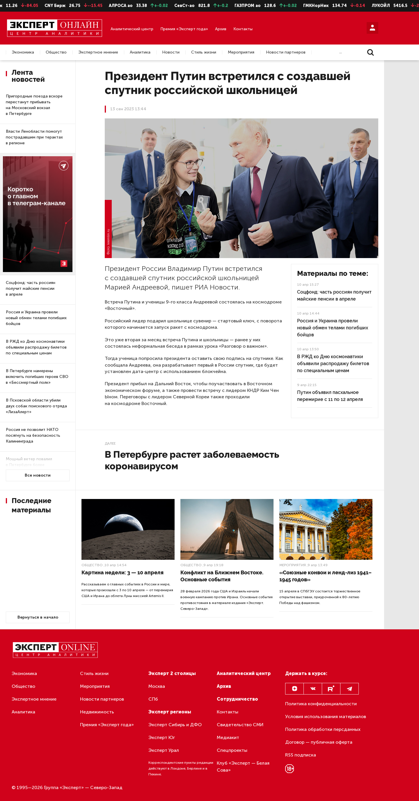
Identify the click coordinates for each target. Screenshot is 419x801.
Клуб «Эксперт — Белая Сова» (243, 766)
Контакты (243, 28)
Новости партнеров (286, 52)
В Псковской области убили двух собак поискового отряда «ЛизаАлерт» (36, 406)
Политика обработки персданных (323, 729)
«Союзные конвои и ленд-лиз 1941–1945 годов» (325, 575)
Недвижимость (97, 712)
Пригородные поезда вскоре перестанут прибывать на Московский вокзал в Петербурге (34, 105)
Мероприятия (241, 52)
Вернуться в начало (37, 617)
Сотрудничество (237, 699)
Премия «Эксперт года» (184, 28)
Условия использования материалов (325, 716)
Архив (220, 28)
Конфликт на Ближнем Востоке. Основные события (221, 575)
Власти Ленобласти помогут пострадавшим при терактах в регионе (34, 137)
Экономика (23, 52)
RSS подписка (300, 755)
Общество (56, 52)
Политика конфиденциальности (321, 703)
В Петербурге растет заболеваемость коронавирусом (192, 460)
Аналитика (140, 52)
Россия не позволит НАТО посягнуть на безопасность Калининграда (33, 435)
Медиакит (228, 737)
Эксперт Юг (161, 737)
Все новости (38, 475)
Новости (171, 52)
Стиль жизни (203, 52)
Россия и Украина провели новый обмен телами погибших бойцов (36, 318)
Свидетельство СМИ (240, 724)
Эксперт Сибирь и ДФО (175, 724)
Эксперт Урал (163, 750)
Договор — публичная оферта (318, 742)
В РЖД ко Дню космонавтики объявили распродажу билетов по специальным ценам (36, 347)
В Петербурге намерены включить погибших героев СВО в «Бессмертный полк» (37, 376)
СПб (153, 699)
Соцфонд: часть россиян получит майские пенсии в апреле (30, 288)
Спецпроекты (232, 750)
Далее (110, 443)
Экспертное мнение (98, 52)
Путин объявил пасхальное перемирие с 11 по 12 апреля (330, 396)
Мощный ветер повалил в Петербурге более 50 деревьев (29, 465)
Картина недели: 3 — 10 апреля (122, 572)
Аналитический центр (132, 28)
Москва (156, 686)
